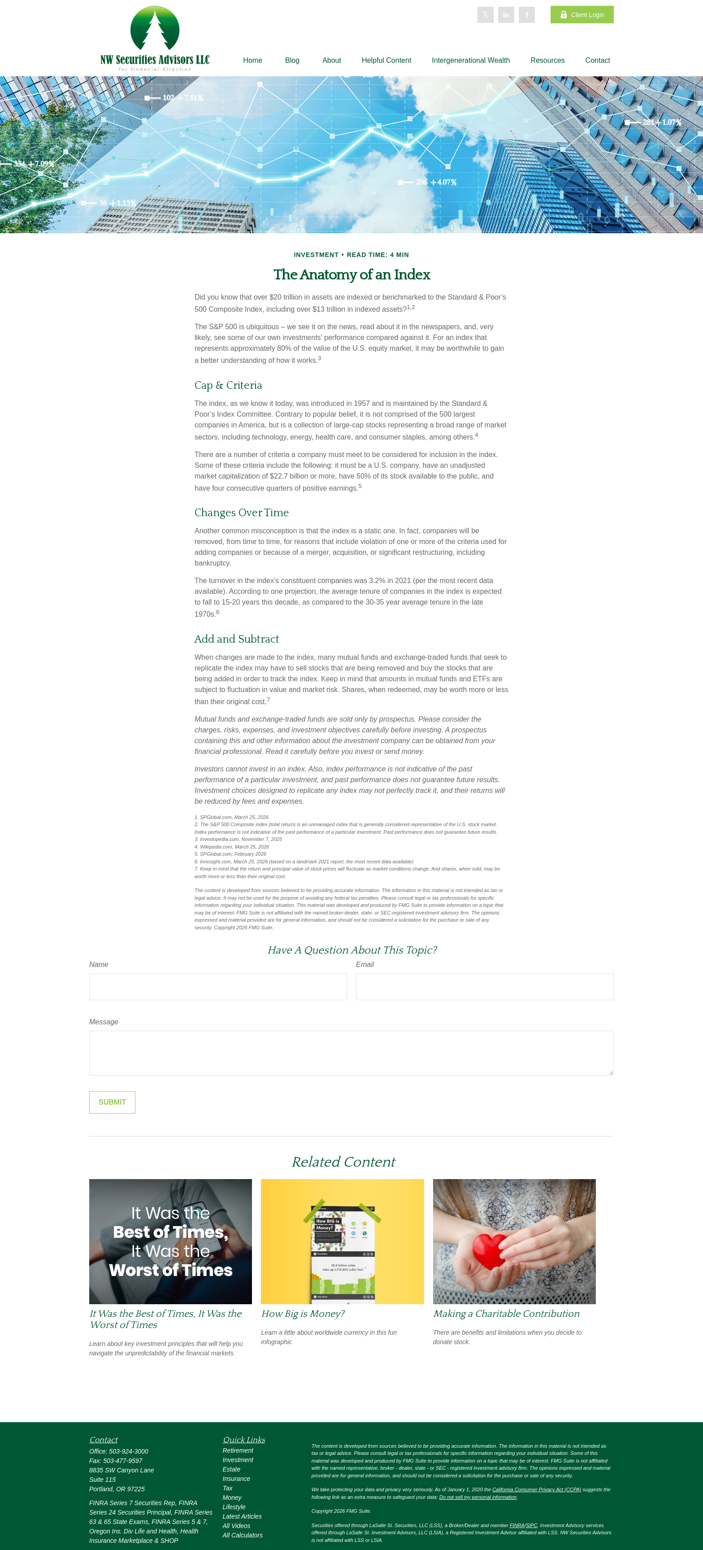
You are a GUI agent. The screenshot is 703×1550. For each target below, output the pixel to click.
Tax (228, 1488)
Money (232, 1497)
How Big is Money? (302, 1313)
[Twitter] (485, 15)
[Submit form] (112, 1102)
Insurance (236, 1478)
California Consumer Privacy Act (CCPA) (536, 1489)
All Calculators (243, 1535)
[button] (252, 60)
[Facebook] (527, 15)
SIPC (532, 1525)
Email (365, 964)
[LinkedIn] (506, 15)
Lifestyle (234, 1507)
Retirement (238, 1450)
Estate (232, 1469)
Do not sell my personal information (477, 1497)
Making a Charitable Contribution (506, 1313)
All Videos (237, 1525)
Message (103, 1022)
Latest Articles (242, 1516)
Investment (238, 1459)
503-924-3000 (128, 1451)
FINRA (517, 1525)
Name (98, 964)
